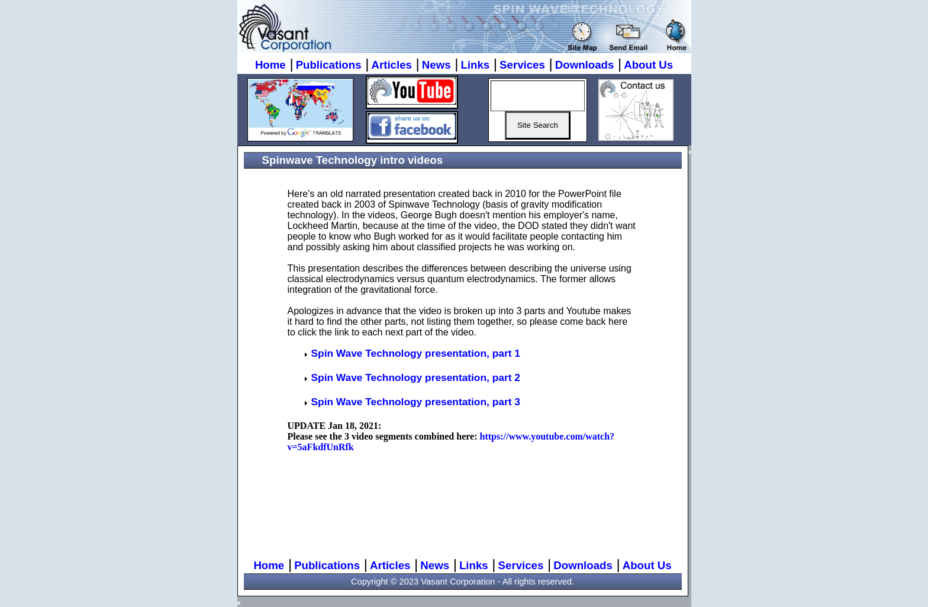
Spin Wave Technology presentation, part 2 (415, 377)
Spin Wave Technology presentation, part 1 (415, 353)
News (436, 65)
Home (270, 65)
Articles (391, 65)
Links (474, 65)
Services (522, 65)
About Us (648, 65)
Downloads (584, 65)
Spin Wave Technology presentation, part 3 (415, 402)
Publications (329, 65)
